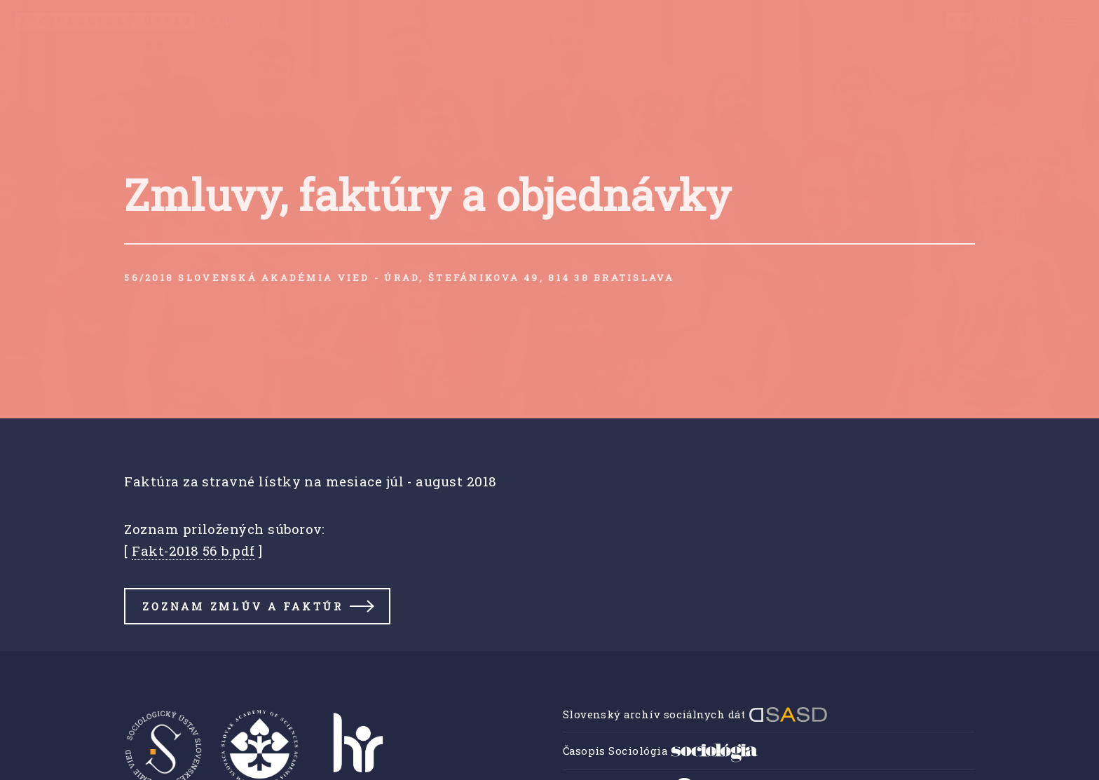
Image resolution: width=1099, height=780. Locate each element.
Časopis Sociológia (660, 751)
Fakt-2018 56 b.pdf (193, 550)
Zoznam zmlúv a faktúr (242, 606)
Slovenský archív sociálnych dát (695, 714)
